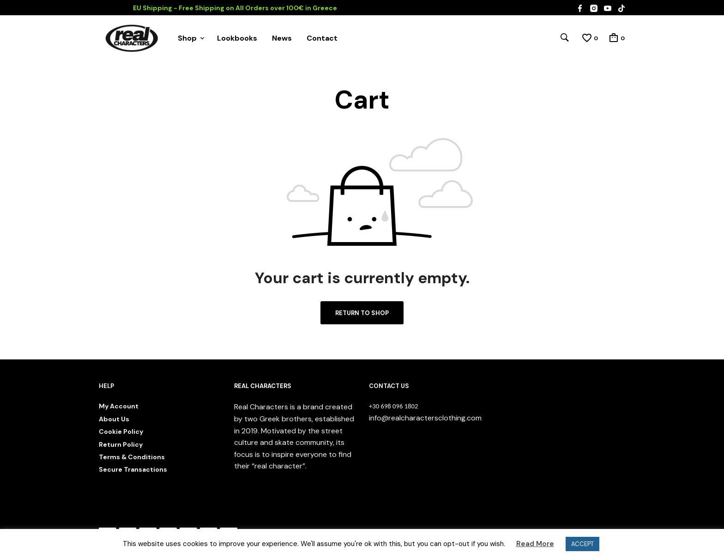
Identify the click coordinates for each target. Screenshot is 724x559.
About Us (114, 419)
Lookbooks (237, 38)
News (282, 38)
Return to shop (362, 313)
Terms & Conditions (132, 457)
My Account (119, 406)
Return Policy (121, 444)
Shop (187, 38)
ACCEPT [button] (582, 544)
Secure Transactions (133, 469)
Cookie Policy (121, 431)
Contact (322, 38)
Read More (535, 543)
